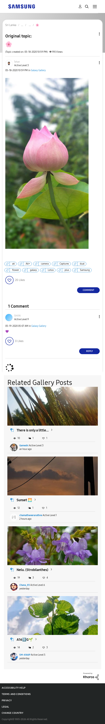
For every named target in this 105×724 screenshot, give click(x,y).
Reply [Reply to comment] (89, 351)
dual (82, 263)
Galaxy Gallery (38, 70)
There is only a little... (33, 430)
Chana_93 (24, 585)
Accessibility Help (14, 687)
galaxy (33, 270)
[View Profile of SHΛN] (17, 315)
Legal (5, 706)
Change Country (12, 713)
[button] (94, 62)
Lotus (51, 270)
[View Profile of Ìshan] (17, 61)
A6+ (28, 263)
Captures (64, 263)
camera (45, 263)
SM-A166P (24, 654)
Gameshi (23, 445)
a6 (13, 263)
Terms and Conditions (16, 694)
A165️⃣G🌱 (25, 639)
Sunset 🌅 (24, 500)
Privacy (7, 700)
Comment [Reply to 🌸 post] (88, 290)
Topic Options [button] (93, 34)
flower (15, 270)
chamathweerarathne (30, 515)
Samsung (85, 270)
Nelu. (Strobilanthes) (32, 570)
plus (67, 270)
